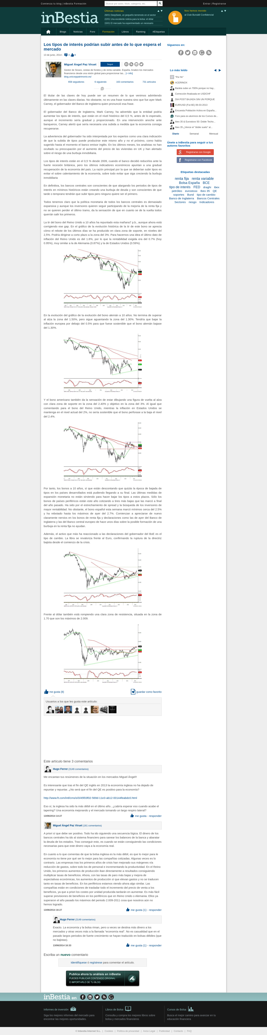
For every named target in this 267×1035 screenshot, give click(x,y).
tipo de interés (179, 187)
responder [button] (155, 815)
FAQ (189, 1031)
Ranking (141, 31)
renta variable (203, 178)
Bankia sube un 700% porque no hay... (195, 88)
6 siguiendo (100, 82)
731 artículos (149, 82)
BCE (206, 183)
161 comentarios (92, 825)
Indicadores (207, 202)
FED (196, 187)
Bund (190, 194)
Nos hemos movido (195, 11)
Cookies (109, 1031)
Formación (108, 31)
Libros (125, 31)
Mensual (213, 133)
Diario (175, 133)
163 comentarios (125, 82)
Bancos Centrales (208, 198)
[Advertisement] (103, 737)
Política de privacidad (128, 1031)
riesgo (193, 202)
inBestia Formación (75, 3)
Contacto (178, 1031)
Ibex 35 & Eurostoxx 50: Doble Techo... (195, 121)
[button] (110, 64)
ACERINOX (181, 82)
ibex (216, 187)
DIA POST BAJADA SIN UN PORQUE (195, 99)
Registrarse (219, 3)
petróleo (177, 190)
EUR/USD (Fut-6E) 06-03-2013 (191, 105)
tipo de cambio (206, 194)
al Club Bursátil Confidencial (199, 15)
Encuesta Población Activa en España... (196, 110)
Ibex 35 (205, 190)
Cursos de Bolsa (180, 1008)
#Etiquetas (159, 31)
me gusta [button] (52, 691)
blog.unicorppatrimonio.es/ (78, 76)
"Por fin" (179, 77)
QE (215, 190)
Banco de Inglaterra (181, 198)
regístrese (96, 962)
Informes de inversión (60, 1009)
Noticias (78, 31)
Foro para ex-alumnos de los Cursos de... (196, 116)
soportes (178, 194)
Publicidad (164, 1031)
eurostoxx (191, 190)
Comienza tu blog (51, 3)
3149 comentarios (78, 769)
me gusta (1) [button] (136, 909)
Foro (92, 31)
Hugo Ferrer (60, 768)
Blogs (63, 31)
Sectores (180, 202)
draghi (207, 187)
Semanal (194, 133)
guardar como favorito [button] (146, 691)
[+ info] (129, 73)
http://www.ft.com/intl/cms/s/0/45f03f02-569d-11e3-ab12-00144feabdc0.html (90, 797)
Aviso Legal (149, 1031)
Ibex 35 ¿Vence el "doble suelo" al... (193, 127)
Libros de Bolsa (118, 1008)
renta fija (182, 178)
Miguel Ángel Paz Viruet (80, 64)
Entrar (207, 3)
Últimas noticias (114, 10)
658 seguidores (76, 82)
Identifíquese (79, 962)
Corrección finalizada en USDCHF (193, 94)
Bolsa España (189, 183)
